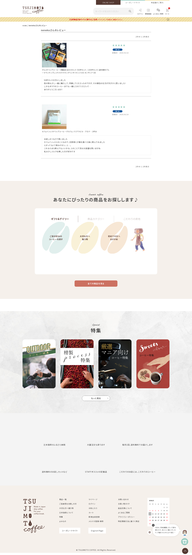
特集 (61, 519)
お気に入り (93, 510)
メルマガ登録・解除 (96, 523)
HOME (25, 25)
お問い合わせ (123, 501)
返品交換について (125, 510)
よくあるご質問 (158, 14)
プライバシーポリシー (126, 519)
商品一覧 (63, 501)
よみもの (62, 523)
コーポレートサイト (132, 2)
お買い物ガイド (124, 506)
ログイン (140, 14)
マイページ (93, 501)
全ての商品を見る (96, 284)
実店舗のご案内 (157, 2)
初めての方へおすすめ (114, 244)
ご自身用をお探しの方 (68, 506)
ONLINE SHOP (108, 2)
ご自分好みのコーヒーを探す (56, 244)
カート (91, 515)
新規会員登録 (94, 519)
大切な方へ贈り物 (85, 244)
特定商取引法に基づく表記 (128, 523)
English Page (97, 533)
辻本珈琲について (66, 515)
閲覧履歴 (148, 14)
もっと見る (96, 400)
